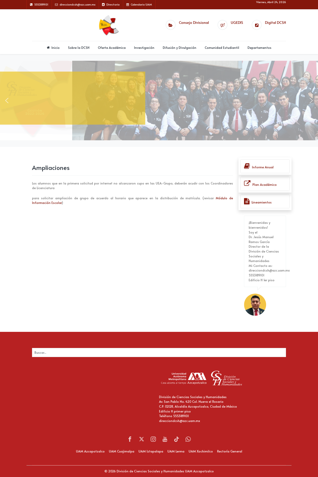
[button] (6, 100)
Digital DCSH (275, 22)
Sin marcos (76, 395)
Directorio (113, 4)
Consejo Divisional (194, 22)
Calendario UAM (141, 4)
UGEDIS (237, 22)
